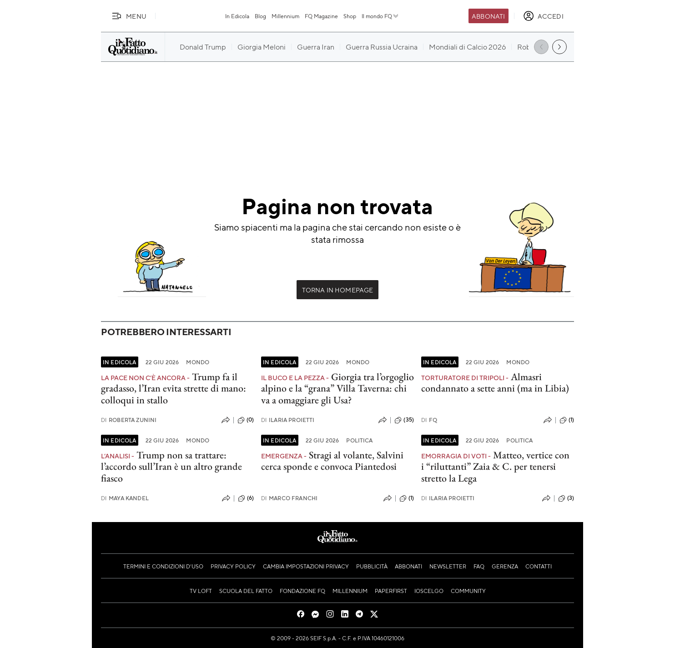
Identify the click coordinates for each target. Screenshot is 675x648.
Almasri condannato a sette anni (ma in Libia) (495, 382)
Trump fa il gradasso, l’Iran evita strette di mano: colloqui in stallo (173, 388)
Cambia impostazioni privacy (306, 566)
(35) (404, 420)
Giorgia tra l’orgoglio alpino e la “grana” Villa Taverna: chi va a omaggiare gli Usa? (337, 388)
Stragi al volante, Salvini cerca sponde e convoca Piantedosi (332, 460)
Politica (359, 440)
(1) (566, 420)
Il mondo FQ (380, 16)
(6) (246, 498)
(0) (245, 420)
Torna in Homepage (337, 290)
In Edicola (237, 16)
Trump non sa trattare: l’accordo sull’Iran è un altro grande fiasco (171, 466)
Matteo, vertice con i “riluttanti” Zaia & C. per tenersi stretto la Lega (495, 466)
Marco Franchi (289, 498)
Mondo (197, 362)
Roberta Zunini (128, 420)
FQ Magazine (321, 16)
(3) (566, 498)
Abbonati (488, 16)
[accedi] (543, 16)
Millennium (285, 16)
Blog (260, 16)
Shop (349, 16)
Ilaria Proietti (288, 420)
